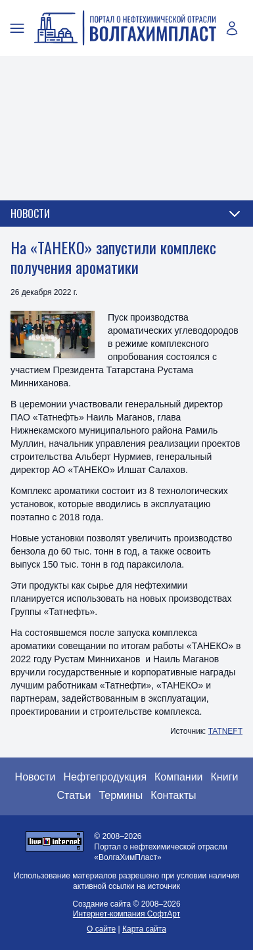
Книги (225, 776)
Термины (121, 795)
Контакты (173, 795)
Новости (35, 776)
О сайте (101, 929)
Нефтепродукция (105, 776)
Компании (178, 776)
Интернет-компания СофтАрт (126, 913)
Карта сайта (144, 929)
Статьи (74, 795)
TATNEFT (225, 731)
